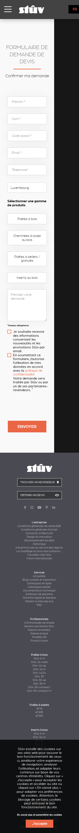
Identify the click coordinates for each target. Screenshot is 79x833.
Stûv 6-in (39, 687)
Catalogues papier (39, 540)
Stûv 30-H (39, 637)
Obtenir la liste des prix (39, 555)
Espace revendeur (39, 583)
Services (39, 526)
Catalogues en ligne (39, 537)
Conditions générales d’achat (39, 483)
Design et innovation (39, 490)
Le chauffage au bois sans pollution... (39, 505)
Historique (39, 497)
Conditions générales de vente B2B (39, 479)
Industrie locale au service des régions (39, 501)
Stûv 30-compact (39, 641)
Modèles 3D (39, 591)
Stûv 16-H (39, 623)
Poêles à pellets (39, 658)
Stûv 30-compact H (39, 644)
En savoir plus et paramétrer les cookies (39, 815)
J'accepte (39, 824)
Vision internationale (39, 512)
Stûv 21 (39, 694)
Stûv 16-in (39, 691)
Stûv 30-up (39, 633)
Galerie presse (39, 587)
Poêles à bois (39, 208)
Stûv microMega (39, 709)
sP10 (39, 662)
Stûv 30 (39, 630)
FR (75, 9)
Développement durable (39, 494)
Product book (39, 594)
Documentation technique (39, 544)
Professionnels (39, 573)
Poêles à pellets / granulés (39, 242)
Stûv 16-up (39, 619)
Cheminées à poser (39, 723)
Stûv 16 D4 (39, 626)
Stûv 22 (39, 698)
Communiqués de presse (39, 576)
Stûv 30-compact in (39, 705)
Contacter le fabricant (39, 487)
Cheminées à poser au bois (39, 225)
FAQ (39, 558)
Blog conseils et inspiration (39, 533)
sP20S (39, 669)
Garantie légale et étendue (39, 551)
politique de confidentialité (45, 332)
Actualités (39, 530)
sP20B (39, 666)
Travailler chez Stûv (39, 508)
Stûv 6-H (39, 612)
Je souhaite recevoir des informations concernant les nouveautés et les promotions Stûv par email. (42, 317)
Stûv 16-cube (39, 615)
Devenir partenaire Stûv (39, 580)
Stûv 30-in (39, 701)
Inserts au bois (39, 259)
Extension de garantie (39, 548)
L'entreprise (39, 476)
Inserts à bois (39, 683)
